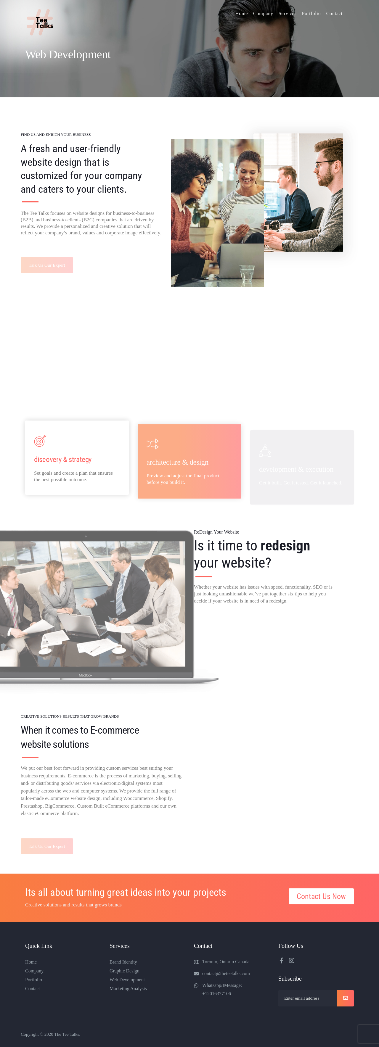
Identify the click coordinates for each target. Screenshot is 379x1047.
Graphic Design (124, 970)
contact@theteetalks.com (226, 973)
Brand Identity (123, 961)
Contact (334, 13)
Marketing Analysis (128, 988)
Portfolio (311, 13)
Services (288, 13)
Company (263, 13)
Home (241, 13)
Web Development (127, 979)
